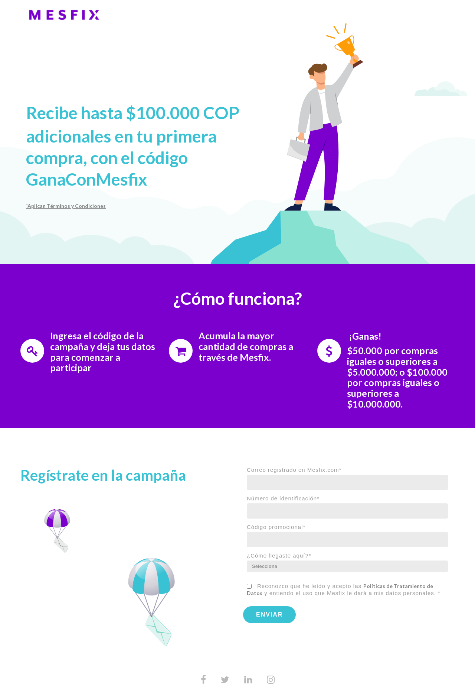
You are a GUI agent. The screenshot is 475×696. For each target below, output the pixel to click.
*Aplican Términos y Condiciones (66, 206)
